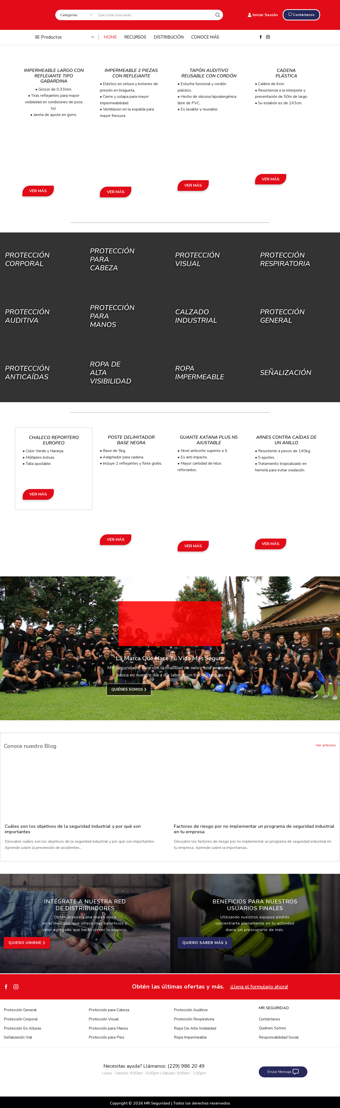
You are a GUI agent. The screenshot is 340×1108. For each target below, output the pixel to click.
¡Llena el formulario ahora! (259, 986)
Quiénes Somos (272, 1028)
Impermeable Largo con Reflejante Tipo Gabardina (54, 75)
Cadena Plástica (286, 73)
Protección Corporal (27, 260)
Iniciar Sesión (263, 15)
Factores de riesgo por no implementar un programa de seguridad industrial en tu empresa (254, 829)
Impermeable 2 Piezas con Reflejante (131, 73)
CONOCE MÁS (205, 37)
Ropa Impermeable (190, 1037)
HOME (110, 37)
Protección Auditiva (27, 316)
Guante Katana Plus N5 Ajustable (209, 440)
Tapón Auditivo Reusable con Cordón (208, 73)
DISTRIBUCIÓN (169, 37)
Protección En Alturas (22, 1028)
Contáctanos (269, 1019)
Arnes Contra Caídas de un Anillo (286, 440)
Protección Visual (104, 1019)
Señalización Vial (18, 1037)
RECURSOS (135, 37)
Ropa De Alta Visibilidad (195, 1028)
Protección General (20, 1010)
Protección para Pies (106, 1037)
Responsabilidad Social (279, 1037)
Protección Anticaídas (27, 373)
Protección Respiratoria (194, 1019)
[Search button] (217, 15)
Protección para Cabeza (109, 1010)
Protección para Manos (108, 1028)
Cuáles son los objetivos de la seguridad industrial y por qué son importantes (73, 829)
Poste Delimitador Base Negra (131, 440)
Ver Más (38, 191)
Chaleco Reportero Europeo (54, 440)
